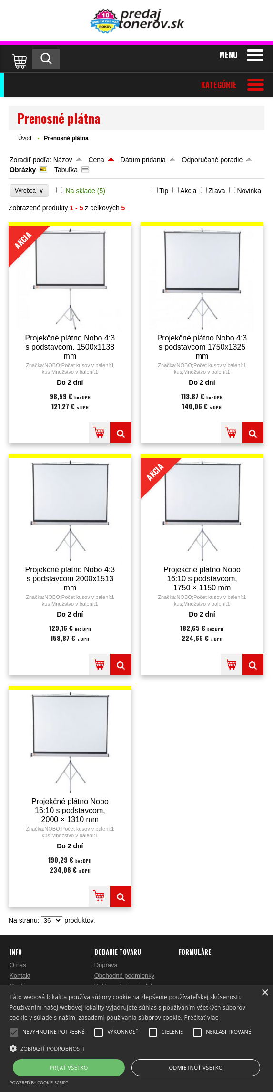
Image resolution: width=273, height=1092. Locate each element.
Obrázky (23, 170)
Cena (96, 160)
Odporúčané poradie (212, 160)
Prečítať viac (201, 1017)
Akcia (188, 191)
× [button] (264, 993)
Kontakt (20, 975)
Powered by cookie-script (39, 1083)
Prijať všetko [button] (69, 1067)
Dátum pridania (143, 160)
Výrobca (29, 190)
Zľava (216, 191)
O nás (18, 964)
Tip (163, 191)
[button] (136, 1047)
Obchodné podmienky (124, 975)
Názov (62, 160)
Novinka (249, 191)
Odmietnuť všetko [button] (195, 1067)
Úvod (24, 138)
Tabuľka (66, 170)
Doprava (106, 964)
